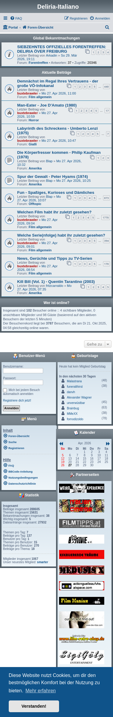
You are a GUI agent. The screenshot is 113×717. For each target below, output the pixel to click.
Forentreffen (38, 62)
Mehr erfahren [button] (40, 690)
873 (106, 198)
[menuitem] (16, 18)
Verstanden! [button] (33, 706)
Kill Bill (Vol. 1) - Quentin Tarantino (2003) (56, 281)
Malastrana (74, 381)
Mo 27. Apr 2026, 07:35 (44, 287)
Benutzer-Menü (29, 356)
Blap (49, 161)
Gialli (33, 144)
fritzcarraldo (54, 285)
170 (106, 264)
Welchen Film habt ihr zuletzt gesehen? (54, 212)
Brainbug (73, 408)
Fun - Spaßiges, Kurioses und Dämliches (55, 192)
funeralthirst (75, 386)
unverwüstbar (76, 403)
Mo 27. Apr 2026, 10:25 (73, 180)
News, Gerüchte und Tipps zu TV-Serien (54, 258)
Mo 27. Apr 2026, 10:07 (39, 198)
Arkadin (51, 55)
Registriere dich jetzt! (17, 400)
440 (106, 86)
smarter (42, 562)
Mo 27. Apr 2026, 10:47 (59, 140)
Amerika (35, 168)
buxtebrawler (27, 93)
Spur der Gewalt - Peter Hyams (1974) (52, 176)
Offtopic (35, 204)
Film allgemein (40, 97)
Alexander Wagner (79, 397)
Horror (34, 120)
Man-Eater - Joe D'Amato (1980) (47, 105)
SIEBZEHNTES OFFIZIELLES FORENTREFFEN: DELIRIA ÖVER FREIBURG (61, 49)
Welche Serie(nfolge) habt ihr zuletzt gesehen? (61, 235)
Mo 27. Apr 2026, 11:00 (59, 93)
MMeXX (72, 413)
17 (107, 111)
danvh (71, 392)
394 (106, 241)
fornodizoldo (75, 419)
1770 (105, 217)
